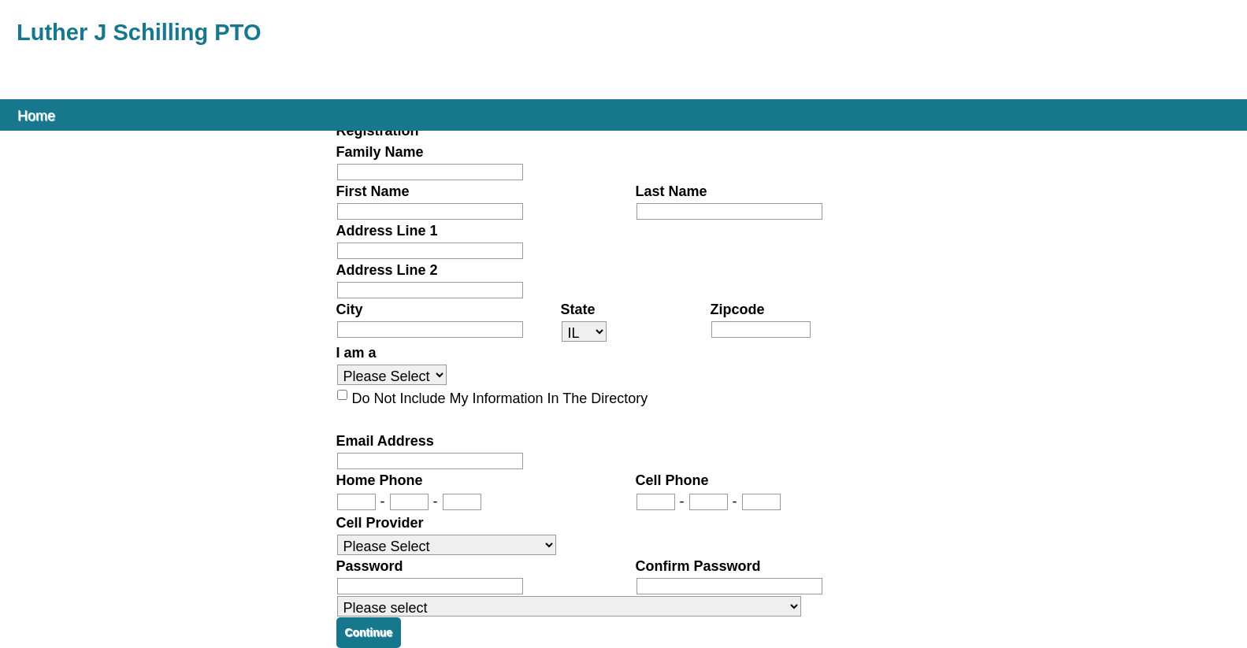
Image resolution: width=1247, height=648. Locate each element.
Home (36, 114)
